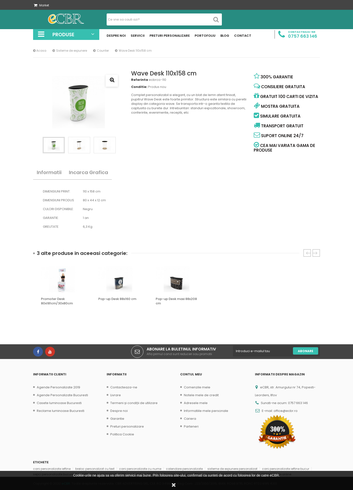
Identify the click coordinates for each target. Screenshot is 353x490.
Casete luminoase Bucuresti (59, 403)
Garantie (117, 418)
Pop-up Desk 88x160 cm (117, 299)
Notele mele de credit (201, 395)
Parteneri (191, 426)
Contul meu (191, 374)
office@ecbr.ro (286, 410)
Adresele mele (196, 403)
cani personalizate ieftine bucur (285, 469)
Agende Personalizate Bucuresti (62, 395)
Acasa (39, 50)
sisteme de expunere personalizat (232, 469)
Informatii (49, 172)
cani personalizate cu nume (140, 469)
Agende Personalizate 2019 (58, 387)
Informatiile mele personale (206, 410)
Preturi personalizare (127, 426)
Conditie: (139, 87)
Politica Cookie (122, 434)
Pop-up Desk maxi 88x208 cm (176, 301)
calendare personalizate (184, 469)
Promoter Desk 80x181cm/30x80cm (57, 301)
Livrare (115, 395)
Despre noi (119, 410)
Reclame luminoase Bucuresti (60, 410)
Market (41, 5)
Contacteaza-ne (123, 387)
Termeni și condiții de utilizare (134, 403)
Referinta (139, 80)
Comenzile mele (197, 387)
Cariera (190, 418)
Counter (103, 50)
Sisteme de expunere (71, 50)
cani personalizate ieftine (52, 469)
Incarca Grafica (88, 172)
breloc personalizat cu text (94, 469)
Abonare (305, 351)
